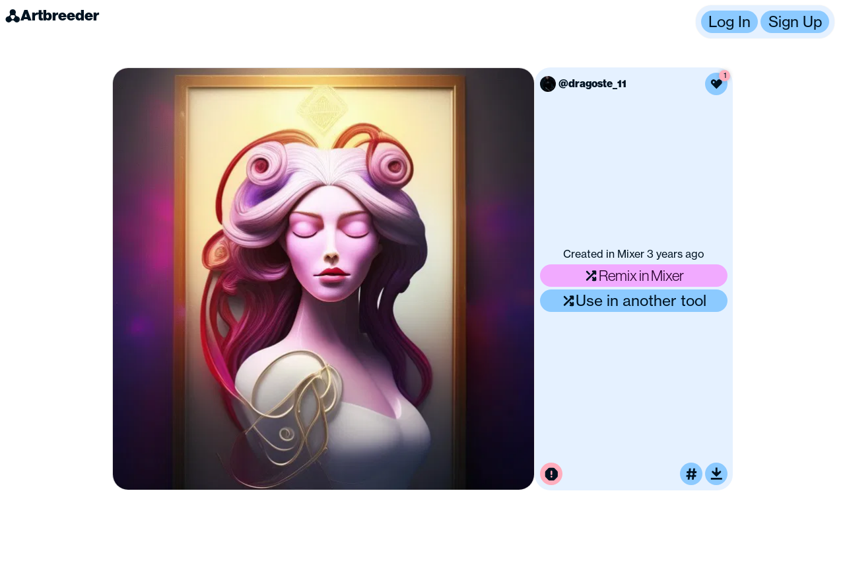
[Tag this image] (691, 474)
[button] (765, 21)
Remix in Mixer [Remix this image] (634, 275)
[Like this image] (716, 84)
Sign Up (795, 21)
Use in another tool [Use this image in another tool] (634, 300)
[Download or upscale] (716, 474)
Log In (729, 21)
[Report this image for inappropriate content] (551, 474)
